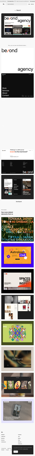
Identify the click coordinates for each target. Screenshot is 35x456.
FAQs (19, 440)
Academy (19, 434)
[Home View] (17, 359)
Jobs (19, 436)
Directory (3, 440)
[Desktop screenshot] (17, 307)
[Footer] (17, 162)
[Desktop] (17, 229)
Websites (2, 434)
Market (19, 438)
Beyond (19, 10)
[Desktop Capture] (17, 255)
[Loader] (17, 60)
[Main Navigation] (17, 85)
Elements (2, 438)
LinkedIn (11, 449)
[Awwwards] (4, 4)
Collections (3, 436)
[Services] (17, 136)
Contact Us (20, 443)
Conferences (3, 441)
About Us (19, 441)
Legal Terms (9, 448)
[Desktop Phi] (17, 333)
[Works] (17, 111)
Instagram (7, 449)
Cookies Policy (3, 448)
